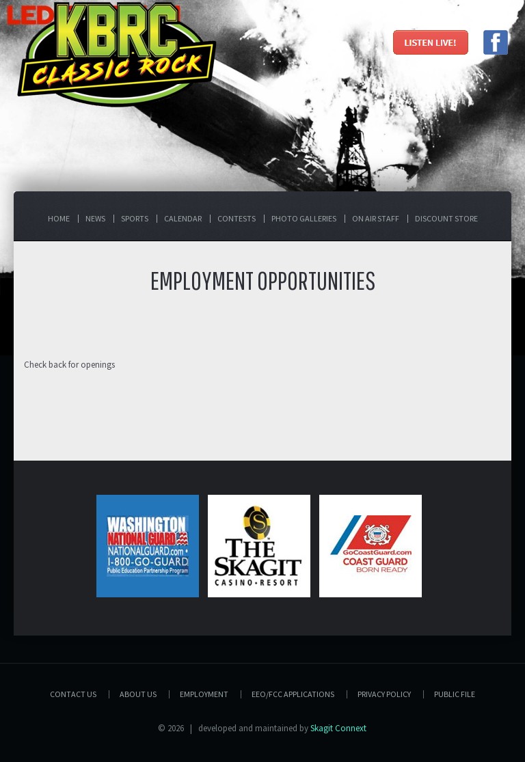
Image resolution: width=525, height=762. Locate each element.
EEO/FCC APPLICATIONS (293, 694)
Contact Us (73, 694)
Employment (204, 694)
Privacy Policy (384, 694)
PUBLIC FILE (454, 694)
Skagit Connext (338, 728)
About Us (138, 694)
